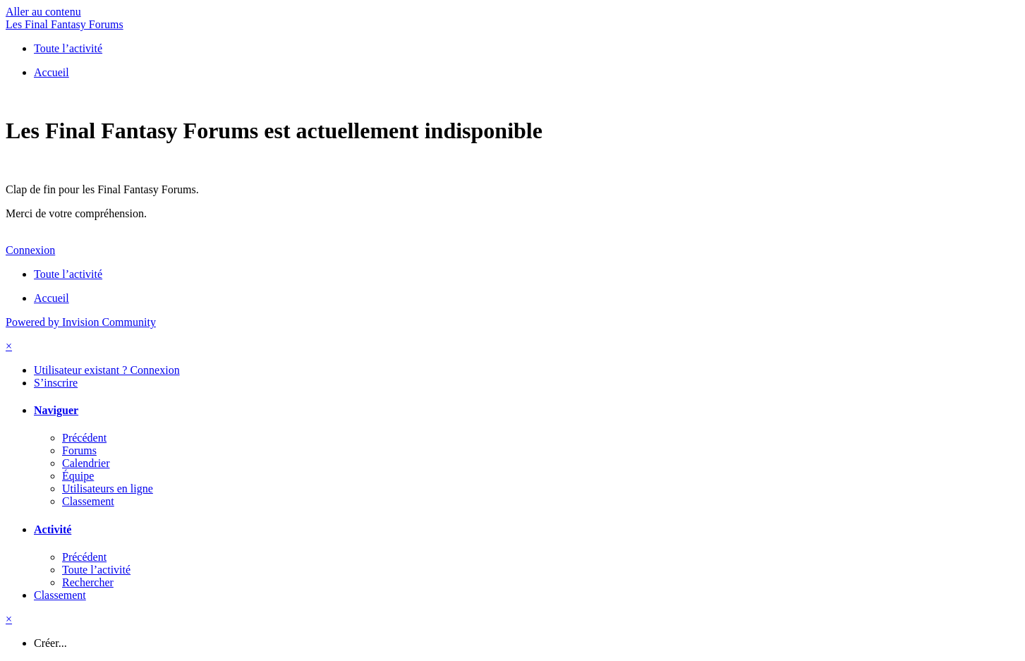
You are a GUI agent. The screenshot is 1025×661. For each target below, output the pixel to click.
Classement (88, 501)
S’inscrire (56, 383)
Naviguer (56, 410)
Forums (79, 450)
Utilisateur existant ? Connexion (107, 370)
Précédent (84, 438)
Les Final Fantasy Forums (64, 24)
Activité (52, 529)
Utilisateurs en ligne (107, 489)
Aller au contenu (43, 12)
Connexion (30, 250)
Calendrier (86, 463)
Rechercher (88, 582)
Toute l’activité (96, 570)
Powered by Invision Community (81, 322)
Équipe (78, 476)
